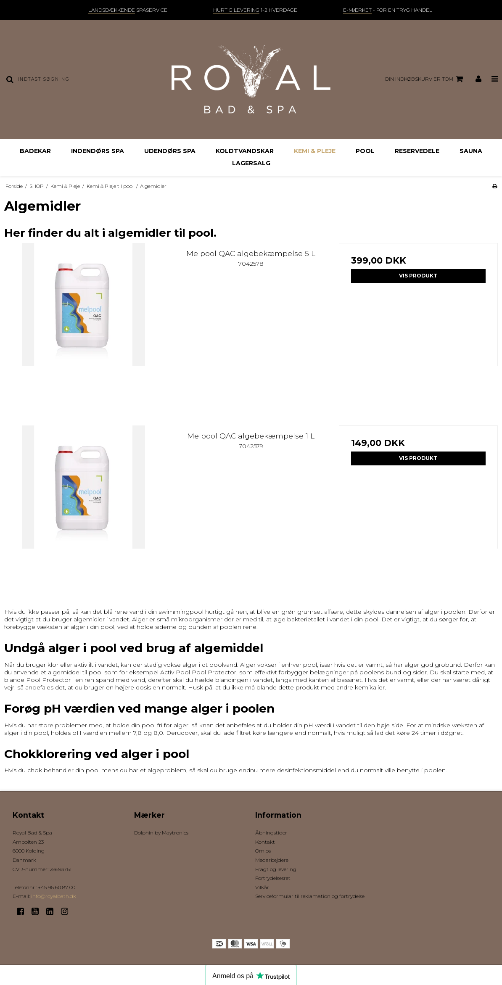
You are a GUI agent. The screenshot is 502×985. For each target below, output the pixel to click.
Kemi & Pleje (315, 151)
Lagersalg (251, 163)
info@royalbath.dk (53, 896)
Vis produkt (418, 275)
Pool (365, 151)
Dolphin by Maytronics (161, 832)
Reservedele (417, 151)
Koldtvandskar (245, 151)
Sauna (471, 151)
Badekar (35, 151)
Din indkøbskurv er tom (425, 79)
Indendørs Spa (97, 151)
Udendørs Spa (170, 151)
